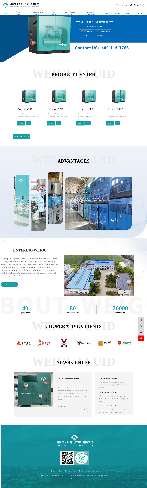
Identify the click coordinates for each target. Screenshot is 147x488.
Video (128, 13)
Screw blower (19, 13)
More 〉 (72, 479)
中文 (141, 338)
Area (117, 13)
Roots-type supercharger (92, 13)
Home (6, 13)
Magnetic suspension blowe (38, 13)
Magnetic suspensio (91, 137)
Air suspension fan (67, 137)
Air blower (55, 13)
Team (107, 13)
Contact (140, 13)
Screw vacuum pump (71, 13)
